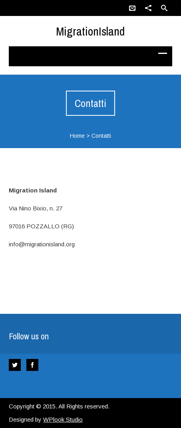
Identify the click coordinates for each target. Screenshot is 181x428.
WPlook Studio (63, 419)
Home (77, 136)
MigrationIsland (90, 31)
